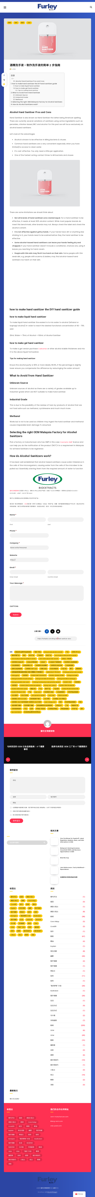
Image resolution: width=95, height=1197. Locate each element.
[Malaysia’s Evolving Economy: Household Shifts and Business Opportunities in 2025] (54, 851)
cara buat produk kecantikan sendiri (24, 659)
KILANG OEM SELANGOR (66, 685)
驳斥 (52, 931)
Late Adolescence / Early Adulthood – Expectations (72, 868)
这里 (54, 1188)
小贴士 (52, 1070)
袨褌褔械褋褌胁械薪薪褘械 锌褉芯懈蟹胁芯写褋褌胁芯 (27, 672)
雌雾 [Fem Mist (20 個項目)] (30, 908)
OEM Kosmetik (62, 695)
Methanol (19, 99)
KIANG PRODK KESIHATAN (70, 689)
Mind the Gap (64, 857)
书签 (80, 702)
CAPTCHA (14, 606)
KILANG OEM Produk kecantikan (30, 685)
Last (49, 524)
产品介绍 (64, 669)
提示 (82, 709)
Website (13, 555)
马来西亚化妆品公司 (17, 662)
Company (15, 543)
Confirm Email (53, 577)
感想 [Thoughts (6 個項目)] (18, 931)
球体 (60, 702)
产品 (67, 652)
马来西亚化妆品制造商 (70, 662)
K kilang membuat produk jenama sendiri (46, 682)
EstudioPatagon (52, 1192)
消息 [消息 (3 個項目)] (33, 935)
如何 (16, 23)
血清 (31, 709)
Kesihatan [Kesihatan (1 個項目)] (37, 916)
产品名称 (40, 655)
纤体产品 (74, 709)
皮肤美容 (78, 669)
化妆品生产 (59, 705)
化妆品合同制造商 (32, 662)
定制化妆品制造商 (17, 669)
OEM (29, 23)
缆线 (24, 655)
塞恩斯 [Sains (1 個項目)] (37, 927)
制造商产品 (75, 705)
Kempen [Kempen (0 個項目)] (14, 916)
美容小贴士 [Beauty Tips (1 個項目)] (14, 900)
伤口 (52, 1075)
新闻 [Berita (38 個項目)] (23, 900)
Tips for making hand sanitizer (28, 90)
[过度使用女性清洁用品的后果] (54, 880)
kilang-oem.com (56, 1121)
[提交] (45, 842)
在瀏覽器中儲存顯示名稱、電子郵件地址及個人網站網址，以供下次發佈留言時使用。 (37, 807)
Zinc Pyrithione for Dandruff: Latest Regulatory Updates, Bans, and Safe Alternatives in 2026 (72, 840)
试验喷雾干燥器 (16, 705)
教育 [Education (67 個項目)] (27, 904)
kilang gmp (15, 675)
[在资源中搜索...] (27, 842)
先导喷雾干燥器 (28, 705)
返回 (52, 902)
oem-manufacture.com (59, 1117)
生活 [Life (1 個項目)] (21, 919)
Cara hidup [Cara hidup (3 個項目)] (32, 900)
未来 (52, 1050)
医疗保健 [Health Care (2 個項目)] (13, 912)
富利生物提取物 (14, 490)
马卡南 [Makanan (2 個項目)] (13, 923)
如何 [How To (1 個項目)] (35, 912)
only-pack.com (56, 1126)
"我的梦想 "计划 (55, 986)
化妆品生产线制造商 (55, 662)
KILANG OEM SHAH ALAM (19, 689)
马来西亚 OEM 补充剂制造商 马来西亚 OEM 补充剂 (26, 702)
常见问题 (53, 951)
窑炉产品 (47, 689)
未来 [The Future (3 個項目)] (12, 931)
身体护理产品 (16, 655)
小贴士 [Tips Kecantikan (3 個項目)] (13, 935)
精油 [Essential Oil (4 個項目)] (34, 904)
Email (13, 567)
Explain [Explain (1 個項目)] (13, 908)
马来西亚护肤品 (52, 709)
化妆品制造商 (16, 665)
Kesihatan (54, 991)
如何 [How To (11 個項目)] (29, 912)
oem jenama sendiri (38, 695)
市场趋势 (53, 1020)
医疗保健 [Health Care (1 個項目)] (38, 908)
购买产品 (31, 655)
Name (13, 515)
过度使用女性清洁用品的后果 (68, 877)
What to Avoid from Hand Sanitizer (26, 93)
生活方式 (53, 1005)
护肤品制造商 (65, 709)
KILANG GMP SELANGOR (38, 675)
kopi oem (38, 692)
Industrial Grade (22, 97)
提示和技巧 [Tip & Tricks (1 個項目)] (27, 931)
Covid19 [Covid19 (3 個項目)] (13, 904)
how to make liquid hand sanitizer (27, 86)
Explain (53, 946)
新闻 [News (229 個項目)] (29, 923)
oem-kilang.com (50, 702)
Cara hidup (54, 921)
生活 (52, 1000)
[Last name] (66, 519)
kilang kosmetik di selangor (67, 679)
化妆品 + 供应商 (66, 659)
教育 (9, 23)
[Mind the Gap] (54, 861)
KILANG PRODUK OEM (18, 692)
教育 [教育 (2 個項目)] (26, 935)
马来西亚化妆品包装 (56, 665)
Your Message (17, 583)
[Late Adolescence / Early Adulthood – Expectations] (54, 870)
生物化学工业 (76, 652)
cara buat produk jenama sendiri (66, 655)
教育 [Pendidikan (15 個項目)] (29, 927)
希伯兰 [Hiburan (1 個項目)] (22, 912)
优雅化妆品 (43, 669)
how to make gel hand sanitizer (27, 88)
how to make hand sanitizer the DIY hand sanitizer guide (34, 84)
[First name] (28, 519)
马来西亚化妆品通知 (41, 665)
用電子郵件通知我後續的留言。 (22, 811)
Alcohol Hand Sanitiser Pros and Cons (30, 81)
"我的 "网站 (37, 652)
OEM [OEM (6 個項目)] (36, 923)
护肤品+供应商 (40, 709)
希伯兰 (52, 971)
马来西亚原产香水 (35, 699)
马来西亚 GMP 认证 (31, 669)
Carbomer (43, 348)
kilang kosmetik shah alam (20, 682)
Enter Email (14, 577)
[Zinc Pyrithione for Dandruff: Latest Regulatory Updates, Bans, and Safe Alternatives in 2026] (54, 841)
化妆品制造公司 (27, 665)
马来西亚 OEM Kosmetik (19, 699)
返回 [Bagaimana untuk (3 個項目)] (21, 897)
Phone (13, 531)
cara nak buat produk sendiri (48, 659)
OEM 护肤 (47, 699)
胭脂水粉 (33, 689)
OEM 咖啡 (15, 695)
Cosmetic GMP (66, 442)
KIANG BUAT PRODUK (53, 672)
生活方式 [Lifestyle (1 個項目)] (38, 919)
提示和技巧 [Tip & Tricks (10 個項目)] (37, 931)
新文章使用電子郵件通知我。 (21, 815)
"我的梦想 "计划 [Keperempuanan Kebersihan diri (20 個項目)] (25, 916)
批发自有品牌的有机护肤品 (32, 712)
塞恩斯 (52, 1045)
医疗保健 (53, 961)
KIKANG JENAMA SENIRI (56, 675)
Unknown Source (22, 95)
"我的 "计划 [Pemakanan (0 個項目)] (21, 927)
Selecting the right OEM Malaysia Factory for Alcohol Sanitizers (38, 102)
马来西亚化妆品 (48, 692)
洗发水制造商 (54, 669)
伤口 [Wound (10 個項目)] (20, 935)
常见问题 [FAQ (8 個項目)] (22, 908)
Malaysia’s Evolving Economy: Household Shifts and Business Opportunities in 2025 (70, 849)
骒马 (71, 669)
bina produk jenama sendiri (53, 652)
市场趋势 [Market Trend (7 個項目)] (21, 923)
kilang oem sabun (50, 685)
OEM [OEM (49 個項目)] (12, 927)
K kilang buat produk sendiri (72, 672)
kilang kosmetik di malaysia (45, 679)
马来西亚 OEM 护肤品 (59, 699)
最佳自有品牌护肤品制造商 (23, 652)
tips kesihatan (16, 712)
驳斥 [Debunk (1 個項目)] (21, 904)
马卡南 (52, 1015)
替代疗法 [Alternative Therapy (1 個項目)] (13, 897)
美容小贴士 (54, 906)
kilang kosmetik (72, 675)
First (11, 524)
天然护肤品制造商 (73, 692)
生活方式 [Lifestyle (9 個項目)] (29, 919)
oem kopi (51, 695)
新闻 (22, 23)
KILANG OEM (67, 682)
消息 (52, 1085)
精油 (52, 941)
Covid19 (53, 926)
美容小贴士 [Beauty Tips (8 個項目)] (30, 897)
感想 (52, 1055)
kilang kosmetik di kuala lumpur (22, 679)
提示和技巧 (54, 1060)
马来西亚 (25, 675)
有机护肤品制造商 (70, 702)
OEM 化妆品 (24, 695)
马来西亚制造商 (16, 709)
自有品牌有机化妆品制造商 (44, 705)
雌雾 (52, 956)
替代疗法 (53, 897)
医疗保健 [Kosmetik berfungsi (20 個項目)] (13, 919)
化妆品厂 (43, 662)
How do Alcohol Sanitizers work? (25, 104)
